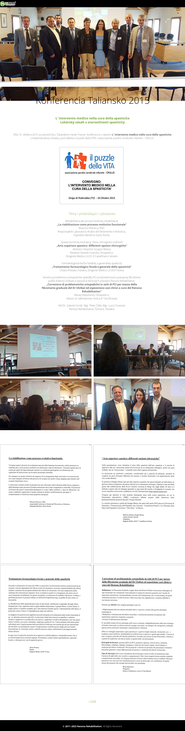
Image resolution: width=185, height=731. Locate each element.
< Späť (92, 701)
